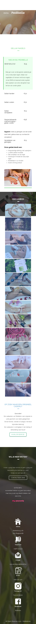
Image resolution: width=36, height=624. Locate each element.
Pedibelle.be (26, 621)
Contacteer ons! (18, 478)
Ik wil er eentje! (18, 434)
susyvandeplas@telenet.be (18, 564)
